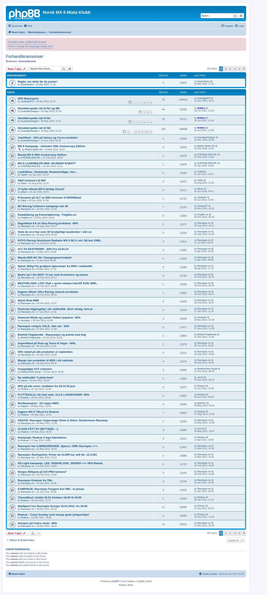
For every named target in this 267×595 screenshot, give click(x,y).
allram (24, 192)
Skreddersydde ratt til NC (34, 118)
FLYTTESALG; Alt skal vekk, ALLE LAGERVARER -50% (53, 394)
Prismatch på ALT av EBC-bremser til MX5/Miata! (49, 197)
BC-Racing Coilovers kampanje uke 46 (43, 206)
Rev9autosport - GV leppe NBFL (38, 403)
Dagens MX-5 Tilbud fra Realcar (38, 411)
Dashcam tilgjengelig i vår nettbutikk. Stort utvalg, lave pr (55, 309)
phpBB (115, 581)
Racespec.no (27, 209)
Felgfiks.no (26, 217)
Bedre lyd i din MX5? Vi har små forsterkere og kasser (53, 274)
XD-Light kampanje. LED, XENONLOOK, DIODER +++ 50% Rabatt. (60, 463)
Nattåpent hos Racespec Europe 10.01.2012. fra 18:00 (52, 506)
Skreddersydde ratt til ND (34, 128)
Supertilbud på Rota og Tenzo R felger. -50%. (47, 343)
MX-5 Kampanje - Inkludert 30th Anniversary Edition (51, 146)
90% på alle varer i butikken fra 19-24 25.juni (46, 386)
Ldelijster (202, 197)
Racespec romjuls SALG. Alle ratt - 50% (43, 326)
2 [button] (225, 69)
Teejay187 (202, 206)
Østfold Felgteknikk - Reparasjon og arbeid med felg (52, 334)
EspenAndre (27, 84)
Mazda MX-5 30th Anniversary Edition (42, 154)
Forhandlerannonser (24, 56)
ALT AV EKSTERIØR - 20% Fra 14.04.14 (43, 249)
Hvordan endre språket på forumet (27, 42)
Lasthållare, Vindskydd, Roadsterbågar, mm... (47, 171)
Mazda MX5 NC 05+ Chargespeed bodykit (45, 257)
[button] (244, 68)
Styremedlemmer (27, 61)
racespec (25, 320)
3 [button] (230, 69)
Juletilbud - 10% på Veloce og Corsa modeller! (48, 137)
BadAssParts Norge (31, 372)
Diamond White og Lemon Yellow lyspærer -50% (49, 317)
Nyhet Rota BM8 (28, 300)
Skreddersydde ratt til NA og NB (38, 108)
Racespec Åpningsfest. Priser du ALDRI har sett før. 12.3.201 (57, 454)
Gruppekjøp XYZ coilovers (35, 369)
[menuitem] (28, 25)
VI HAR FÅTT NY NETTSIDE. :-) (38, 429)
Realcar (25, 389)
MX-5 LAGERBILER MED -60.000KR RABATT (47, 163)
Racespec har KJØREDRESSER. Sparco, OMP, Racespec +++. (58, 446)
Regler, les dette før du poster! (38, 81)
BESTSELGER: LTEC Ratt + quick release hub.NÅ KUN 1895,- (58, 283)
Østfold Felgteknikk (30, 337)
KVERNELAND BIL (30, 157)
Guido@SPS (27, 101)
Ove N (200, 428)
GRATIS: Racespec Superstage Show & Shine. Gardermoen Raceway (63, 420)
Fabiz (23, 183)
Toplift (24, 174)
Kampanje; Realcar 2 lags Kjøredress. (42, 437)
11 (150, 132)
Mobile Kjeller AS (34, 149)
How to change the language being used (30, 46)
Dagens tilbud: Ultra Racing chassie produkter (48, 291)
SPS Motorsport (28, 98)
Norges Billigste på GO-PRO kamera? (42, 471)
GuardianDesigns (30, 111)
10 (146, 132)
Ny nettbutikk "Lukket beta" (36, 377)
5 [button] (239, 69)
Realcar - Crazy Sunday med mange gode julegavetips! (53, 514)
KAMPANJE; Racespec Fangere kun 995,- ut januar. (51, 489)
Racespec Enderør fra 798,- (35, 480)
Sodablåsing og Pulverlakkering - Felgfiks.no (47, 214)
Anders (201, 108)
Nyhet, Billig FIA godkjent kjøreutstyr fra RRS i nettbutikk (55, 266)
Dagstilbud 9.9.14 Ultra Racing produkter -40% (48, 223)
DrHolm (201, 506)
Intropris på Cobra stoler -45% (37, 523)
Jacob (24, 380)
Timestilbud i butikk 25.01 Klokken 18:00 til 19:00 (49, 497)
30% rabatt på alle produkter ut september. (45, 351)
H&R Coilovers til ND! (32, 180)
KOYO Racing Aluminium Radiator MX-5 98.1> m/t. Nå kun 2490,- (60, 240)
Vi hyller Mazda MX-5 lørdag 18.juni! (41, 189)
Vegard (24, 406)
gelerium (201, 403)
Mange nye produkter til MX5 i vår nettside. (46, 360)
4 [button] (235, 69)
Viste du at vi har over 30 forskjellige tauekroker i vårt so (55, 231)
